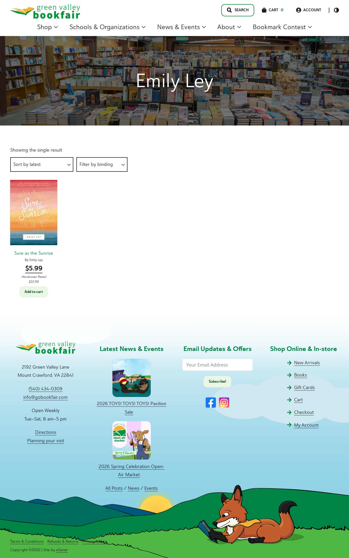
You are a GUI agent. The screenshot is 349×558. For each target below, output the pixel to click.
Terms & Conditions (27, 541)
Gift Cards (304, 387)
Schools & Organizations (107, 27)
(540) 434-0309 (45, 389)
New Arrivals (307, 363)
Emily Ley (36, 260)
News (133, 488)
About (229, 27)
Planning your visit (45, 440)
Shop (47, 27)
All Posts (114, 488)
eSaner (62, 550)
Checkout (304, 412)
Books (300, 375)
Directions (45, 432)
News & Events (181, 27)
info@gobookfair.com (45, 397)
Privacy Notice (94, 541)
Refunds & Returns (63, 541)
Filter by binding (96, 164)
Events (151, 488)
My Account (306, 425)
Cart (298, 400)
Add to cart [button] (34, 291)
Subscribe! (217, 381)
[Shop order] (41, 164)
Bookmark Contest (282, 27)
